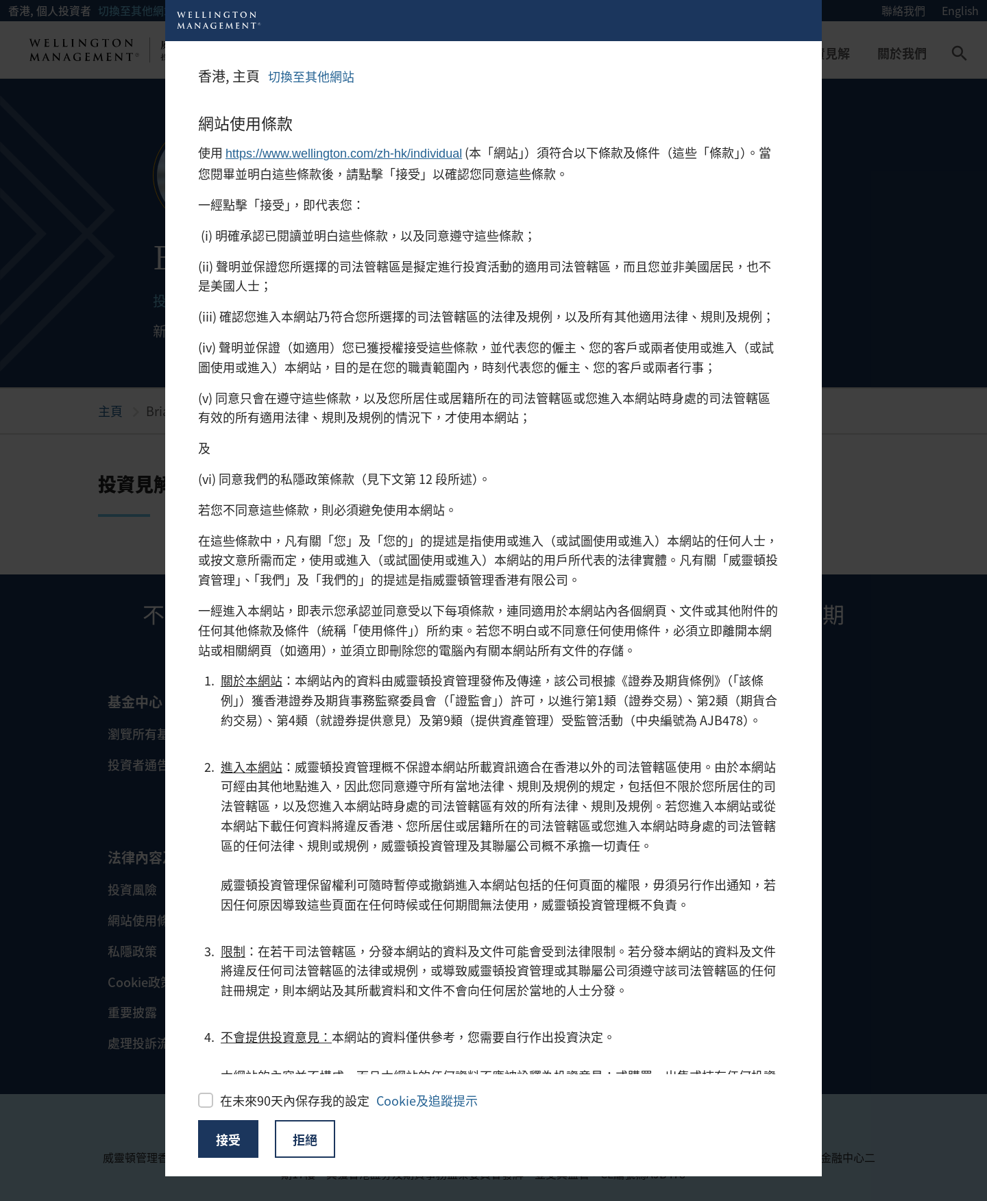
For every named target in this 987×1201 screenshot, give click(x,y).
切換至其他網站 (311, 76)
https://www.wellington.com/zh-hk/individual (344, 153)
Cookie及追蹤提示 (427, 1100)
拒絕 (305, 1139)
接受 (228, 1139)
